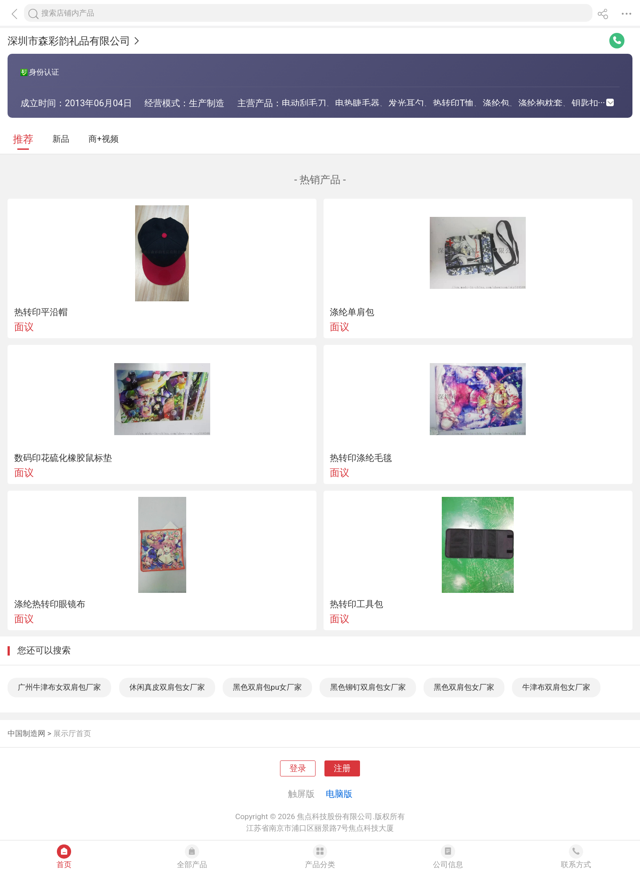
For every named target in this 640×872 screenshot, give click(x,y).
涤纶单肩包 (352, 312)
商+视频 (103, 139)
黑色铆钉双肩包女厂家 (368, 687)
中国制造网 (26, 733)
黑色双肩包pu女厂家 (267, 687)
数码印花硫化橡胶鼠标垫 (63, 457)
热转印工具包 (356, 604)
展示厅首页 (72, 733)
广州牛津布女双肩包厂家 (59, 687)
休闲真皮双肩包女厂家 (167, 687)
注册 (342, 768)
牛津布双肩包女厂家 (556, 687)
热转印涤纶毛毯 (361, 457)
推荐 (23, 139)
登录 (297, 768)
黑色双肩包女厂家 (464, 687)
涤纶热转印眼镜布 (49, 604)
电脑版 (339, 793)
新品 (60, 139)
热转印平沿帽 (41, 312)
